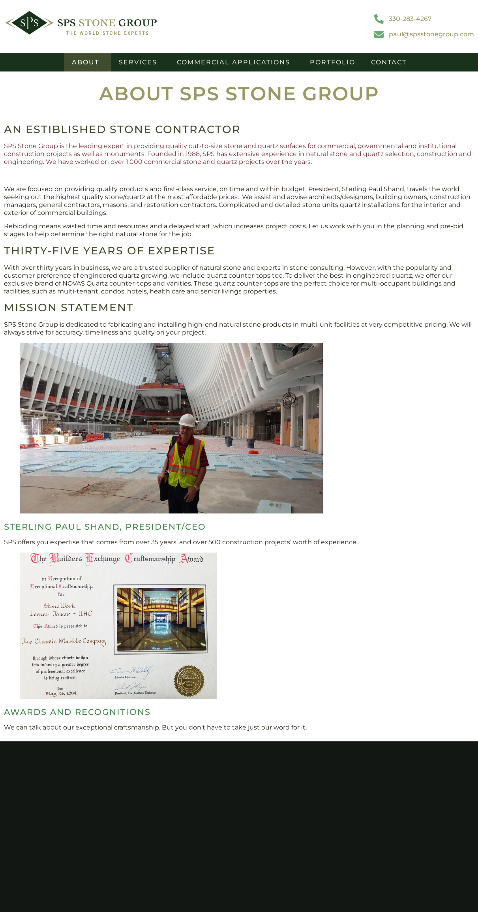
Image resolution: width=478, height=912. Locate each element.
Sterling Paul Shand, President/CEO (105, 527)
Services (140, 62)
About (87, 62)
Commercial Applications (235, 62)
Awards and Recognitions (77, 712)
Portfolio (332, 62)
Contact (389, 62)
